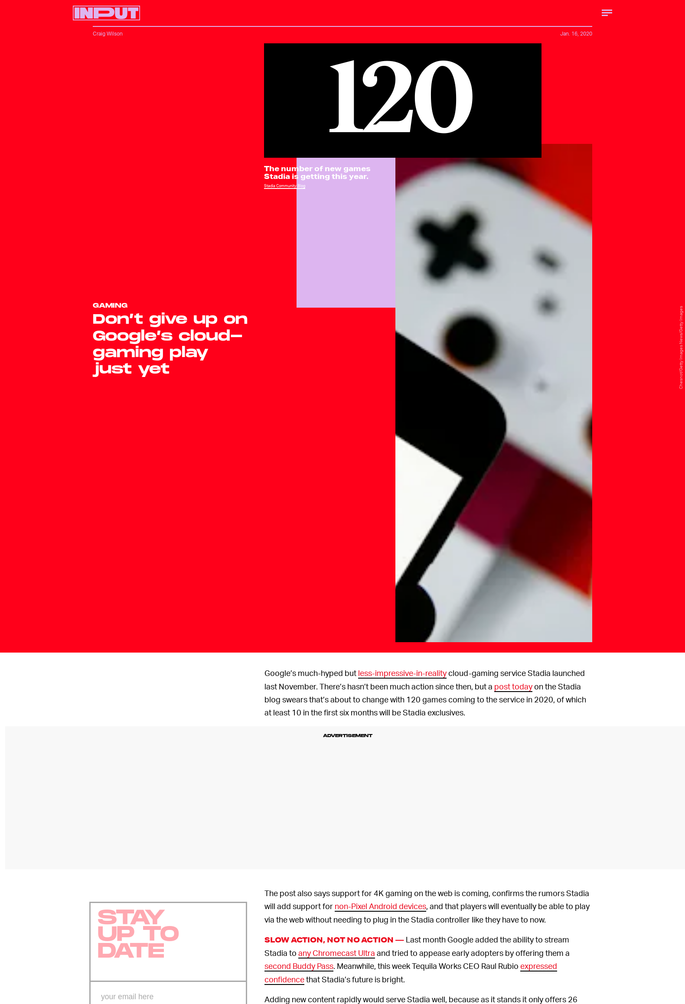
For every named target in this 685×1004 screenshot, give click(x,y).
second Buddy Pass (298, 966)
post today (513, 686)
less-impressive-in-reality (402, 673)
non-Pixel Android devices (380, 906)
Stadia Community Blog (284, 185)
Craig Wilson (108, 33)
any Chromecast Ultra (336, 953)
